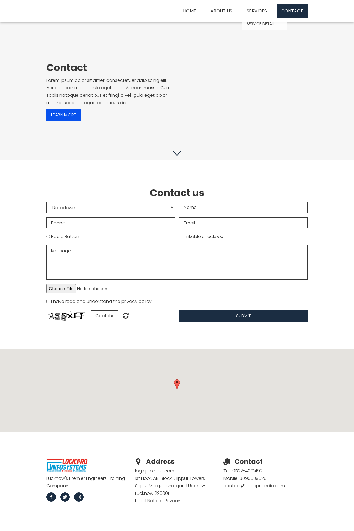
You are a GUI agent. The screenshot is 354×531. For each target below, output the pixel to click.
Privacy (172, 501)
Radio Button (65, 236)
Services (257, 11)
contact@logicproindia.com (254, 486)
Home (189, 11)
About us (221, 11)
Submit (243, 316)
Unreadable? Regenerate (126, 315)
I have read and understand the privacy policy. (101, 301)
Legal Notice (148, 501)
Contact (292, 11)
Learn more (63, 115)
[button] (177, 384)
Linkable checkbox (203, 236)
